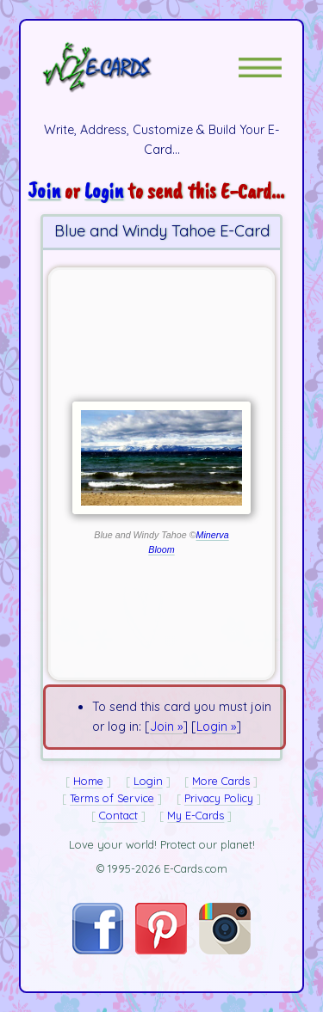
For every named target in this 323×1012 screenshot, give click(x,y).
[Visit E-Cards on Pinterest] (161, 950)
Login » (216, 726)
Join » (166, 726)
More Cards (221, 781)
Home (88, 781)
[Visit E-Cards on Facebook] (97, 950)
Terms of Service (112, 798)
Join (44, 190)
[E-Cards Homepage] (127, 67)
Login (103, 190)
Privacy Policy (218, 798)
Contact (118, 815)
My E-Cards (195, 815)
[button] (260, 67)
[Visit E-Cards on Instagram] (225, 950)
